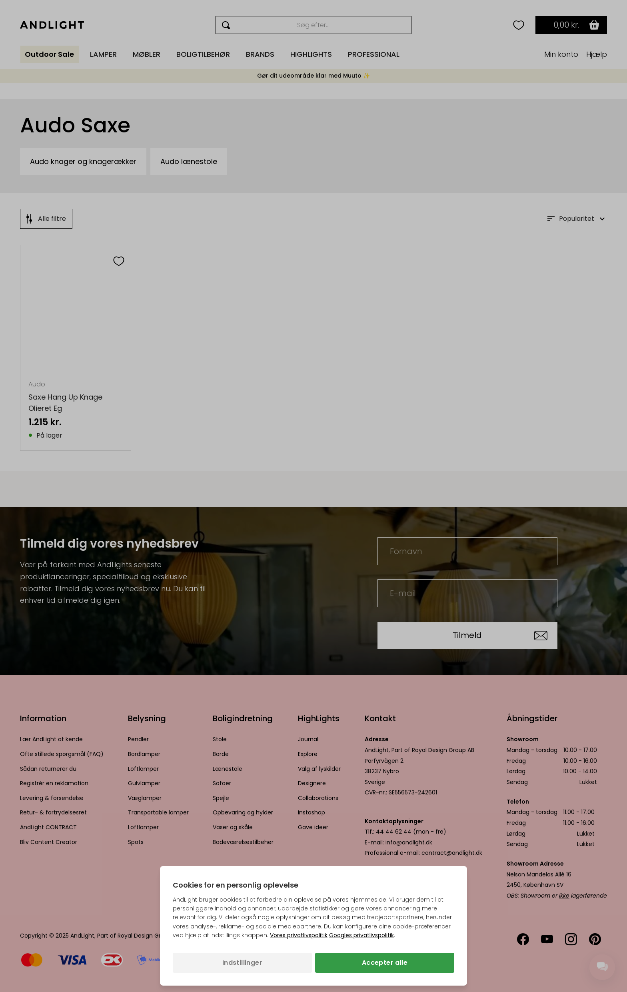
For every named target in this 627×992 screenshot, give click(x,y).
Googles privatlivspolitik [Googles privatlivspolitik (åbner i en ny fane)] (361, 935)
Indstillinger (242, 962)
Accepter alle (384, 962)
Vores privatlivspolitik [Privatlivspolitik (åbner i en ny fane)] (298, 935)
